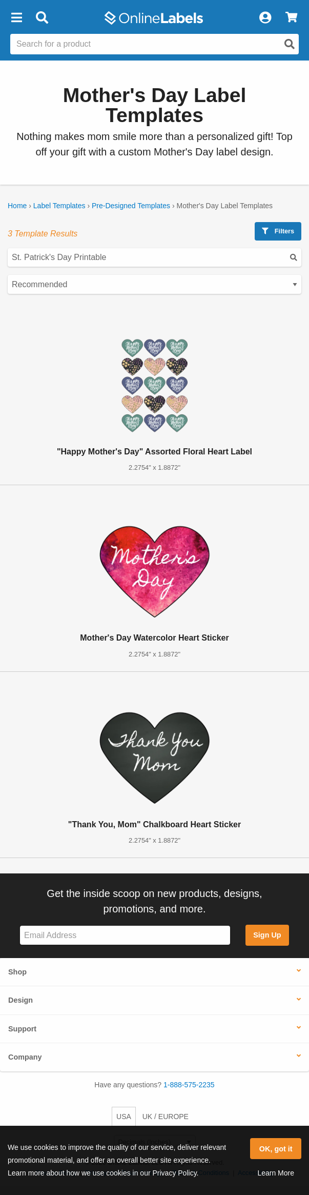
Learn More (275, 1173)
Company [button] (25, 1057)
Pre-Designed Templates (131, 206)
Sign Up (267, 935)
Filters (278, 231)
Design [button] (20, 1000)
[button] (16, 18)
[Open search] (289, 44)
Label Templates (59, 206)
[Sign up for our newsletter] (125, 935)
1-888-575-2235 (189, 1085)
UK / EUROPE (165, 1116)
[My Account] (265, 18)
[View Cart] (291, 18)
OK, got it (276, 1149)
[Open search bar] (42, 18)
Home (17, 206)
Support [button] (22, 1029)
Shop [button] (17, 972)
